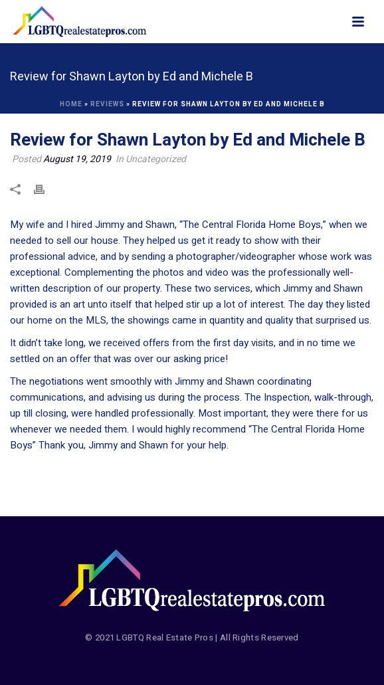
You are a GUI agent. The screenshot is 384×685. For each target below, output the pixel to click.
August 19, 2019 (77, 159)
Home (71, 104)
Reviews (107, 104)
